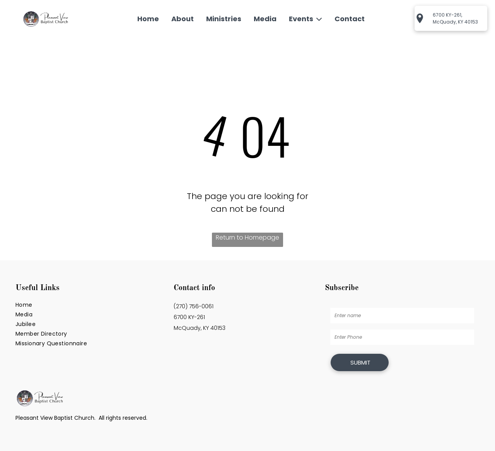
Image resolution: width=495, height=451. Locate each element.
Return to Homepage (247, 237)
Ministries (223, 19)
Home (148, 19)
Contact (350, 19)
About (182, 19)
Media (265, 19)
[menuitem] (89, 305)
